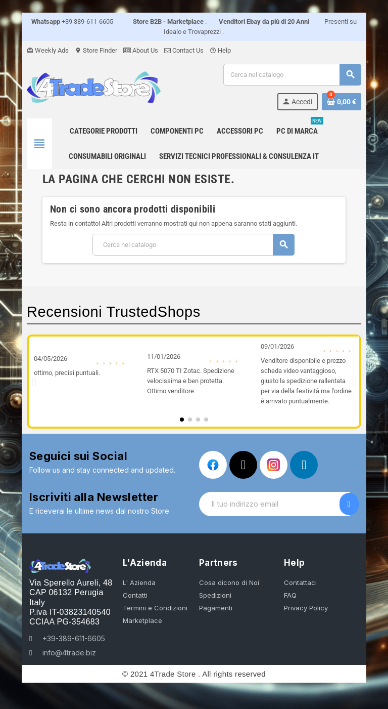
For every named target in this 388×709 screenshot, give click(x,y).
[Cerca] (297, 75)
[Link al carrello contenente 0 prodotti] (351, 101)
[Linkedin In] (304, 465)
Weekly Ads (38, 50)
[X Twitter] (243, 465)
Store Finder (86, 50)
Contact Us (174, 50)
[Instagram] (273, 465)
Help (210, 50)
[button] (24, 381)
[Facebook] (213, 465)
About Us (131, 50)
